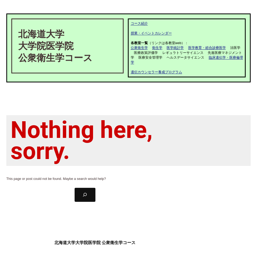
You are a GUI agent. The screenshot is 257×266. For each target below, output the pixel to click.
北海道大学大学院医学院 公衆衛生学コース (94, 242)
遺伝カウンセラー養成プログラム (156, 72)
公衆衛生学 (139, 48)
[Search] (85, 195)
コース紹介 (139, 23)
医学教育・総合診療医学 (207, 48)
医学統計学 (175, 48)
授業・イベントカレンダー (151, 33)
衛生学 (157, 48)
